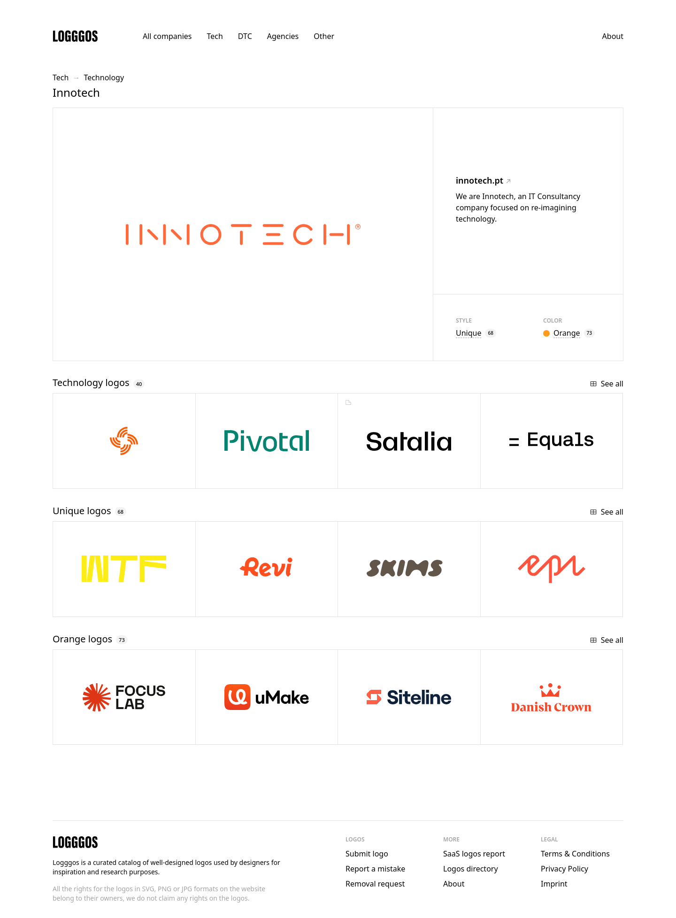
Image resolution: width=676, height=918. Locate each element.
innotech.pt (483, 180)
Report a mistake (375, 869)
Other (324, 36)
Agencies (283, 36)
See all (606, 383)
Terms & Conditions (575, 854)
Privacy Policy (564, 869)
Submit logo (367, 854)
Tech (215, 36)
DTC (245, 36)
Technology (104, 77)
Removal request (375, 884)
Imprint (554, 884)
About (612, 36)
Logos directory (470, 869)
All (167, 36)
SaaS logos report (474, 854)
